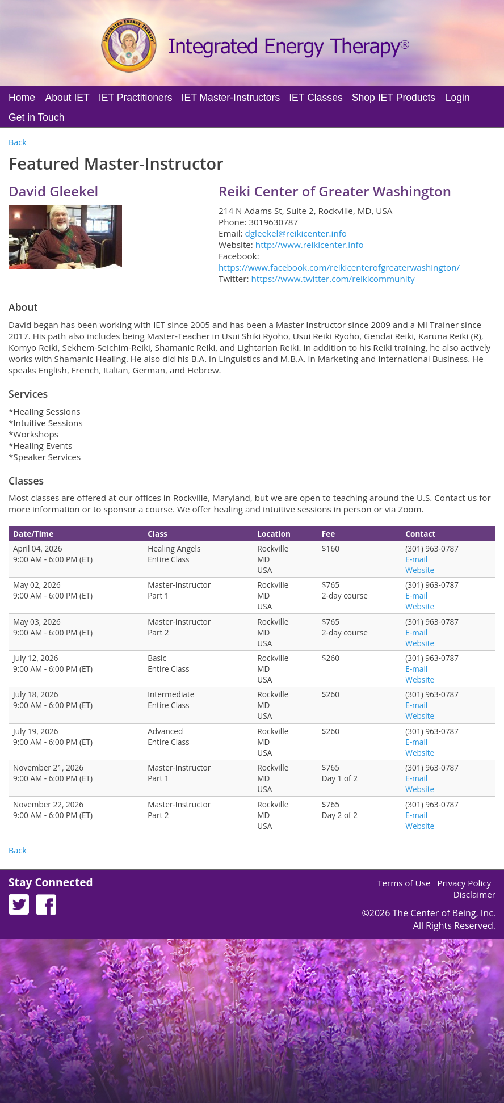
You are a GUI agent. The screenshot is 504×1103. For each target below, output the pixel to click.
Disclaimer (474, 894)
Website (419, 570)
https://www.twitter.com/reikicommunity (332, 278)
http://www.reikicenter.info (309, 244)
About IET (67, 97)
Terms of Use (403, 883)
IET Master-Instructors (231, 97)
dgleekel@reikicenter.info (296, 233)
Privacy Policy (464, 883)
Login (458, 97)
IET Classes (316, 97)
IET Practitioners (136, 97)
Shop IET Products (393, 97)
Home (22, 97)
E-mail (416, 559)
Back (18, 142)
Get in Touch (36, 117)
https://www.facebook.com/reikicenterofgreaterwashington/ (339, 267)
